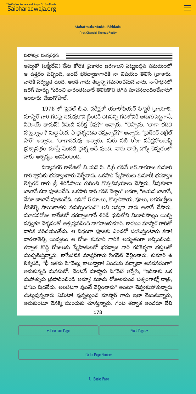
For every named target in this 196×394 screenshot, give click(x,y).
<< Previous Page (58, 330)
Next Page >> (139, 330)
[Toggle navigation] (187, 7)
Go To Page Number (99, 354)
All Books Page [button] (99, 378)
